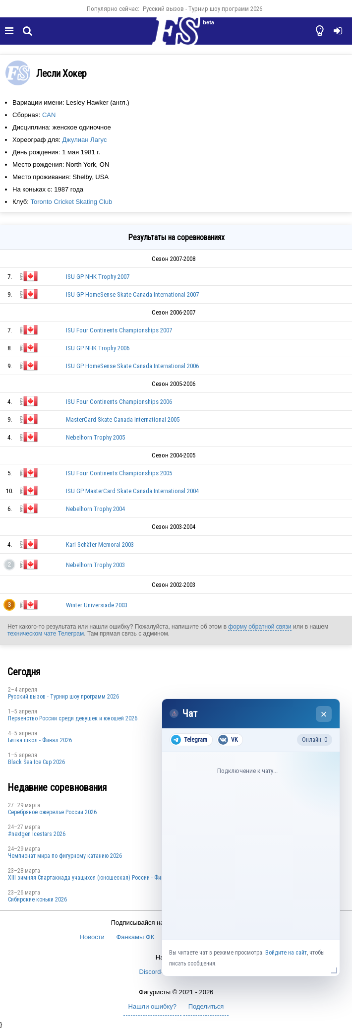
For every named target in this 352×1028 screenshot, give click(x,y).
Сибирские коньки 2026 (37, 899)
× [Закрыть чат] (324, 714)
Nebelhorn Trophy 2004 (95, 509)
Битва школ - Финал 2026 (40, 740)
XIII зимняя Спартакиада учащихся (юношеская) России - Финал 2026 (96, 877)
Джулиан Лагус (84, 139)
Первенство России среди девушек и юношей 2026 (72, 718)
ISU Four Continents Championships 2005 (119, 473)
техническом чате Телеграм (45, 633)
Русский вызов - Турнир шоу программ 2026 (202, 8)
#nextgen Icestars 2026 (36, 834)
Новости (92, 937)
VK (227, 740)
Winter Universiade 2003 (96, 605)
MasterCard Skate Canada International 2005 (122, 419)
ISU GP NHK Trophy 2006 (97, 348)
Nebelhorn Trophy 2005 (95, 437)
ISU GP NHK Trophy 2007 (97, 276)
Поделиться (206, 1006)
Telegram (189, 740)
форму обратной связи (259, 626)
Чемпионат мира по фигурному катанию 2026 (65, 855)
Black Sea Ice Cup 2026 (36, 762)
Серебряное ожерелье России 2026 (52, 812)
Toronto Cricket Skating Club (71, 201)
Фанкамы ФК (135, 937)
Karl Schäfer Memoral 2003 (100, 544)
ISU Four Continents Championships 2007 (119, 330)
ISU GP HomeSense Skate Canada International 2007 (132, 294)
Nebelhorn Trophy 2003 (95, 565)
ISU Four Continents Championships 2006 (119, 401)
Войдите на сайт (286, 952)
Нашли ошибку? (152, 1006)
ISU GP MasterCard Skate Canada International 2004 (132, 491)
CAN (49, 115)
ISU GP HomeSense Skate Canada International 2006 (132, 366)
